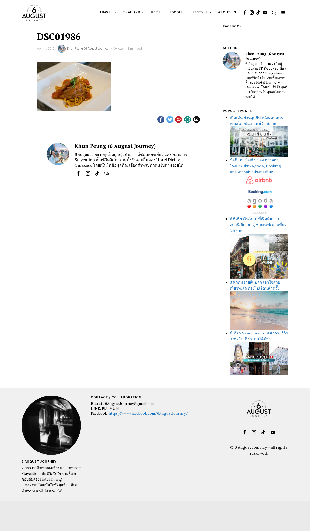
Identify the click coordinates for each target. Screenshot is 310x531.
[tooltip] (245, 12)
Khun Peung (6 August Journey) (84, 49)
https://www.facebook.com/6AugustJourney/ (148, 413)
